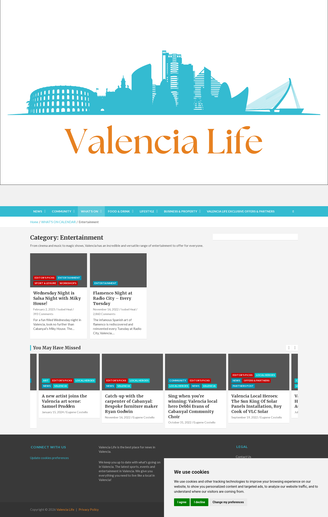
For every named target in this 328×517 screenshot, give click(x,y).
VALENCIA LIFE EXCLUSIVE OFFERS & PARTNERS (240, 211)
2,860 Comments (104, 314)
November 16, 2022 (106, 309)
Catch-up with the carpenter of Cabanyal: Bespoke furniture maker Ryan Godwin (131, 404)
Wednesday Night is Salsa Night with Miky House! (57, 298)
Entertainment (69, 277)
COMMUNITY (61, 211)
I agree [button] (181, 502)
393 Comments (43, 314)
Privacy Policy (89, 509)
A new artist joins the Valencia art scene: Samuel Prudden (64, 401)
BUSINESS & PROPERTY (180, 211)
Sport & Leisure (45, 283)
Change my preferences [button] (228, 502)
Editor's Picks (44, 277)
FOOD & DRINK (119, 211)
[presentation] (289, 348)
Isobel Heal (64, 309)
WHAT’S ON (89, 211)
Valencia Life (65, 509)
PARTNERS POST (243, 385)
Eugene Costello (77, 412)
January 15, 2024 (53, 412)
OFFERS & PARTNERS (256, 380)
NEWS (37, 211)
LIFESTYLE (147, 211)
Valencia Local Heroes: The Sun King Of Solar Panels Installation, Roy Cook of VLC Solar (256, 404)
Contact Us (243, 457)
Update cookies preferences (49, 458)
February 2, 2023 (44, 309)
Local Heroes (85, 380)
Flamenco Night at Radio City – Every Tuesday (112, 298)
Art (46, 380)
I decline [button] (199, 502)
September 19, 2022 (244, 417)
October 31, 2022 (179, 422)
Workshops (68, 283)
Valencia (60, 385)
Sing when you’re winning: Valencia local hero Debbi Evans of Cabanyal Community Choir (192, 406)
